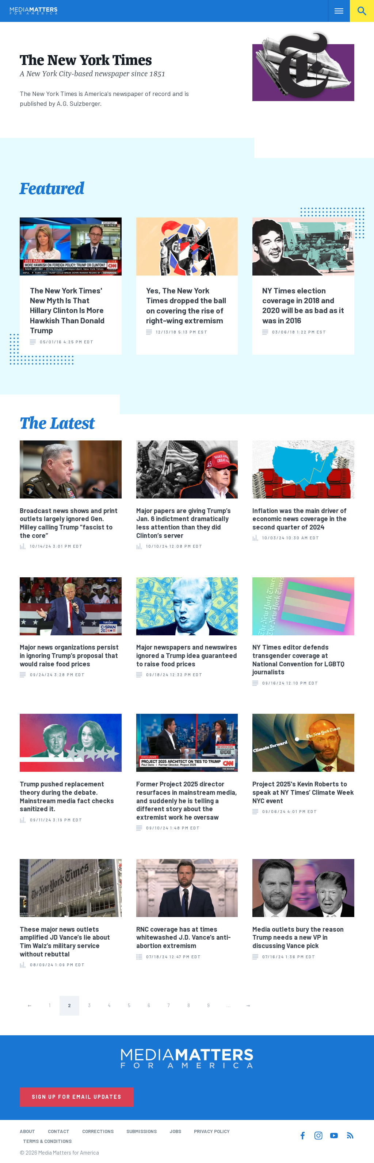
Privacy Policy (212, 1131)
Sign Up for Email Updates (77, 1097)
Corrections (98, 1131)
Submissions (141, 1131)
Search (362, 11)
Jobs (175, 1131)
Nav (334, 11)
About (27, 1131)
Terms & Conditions (47, 1141)
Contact (58, 1131)
